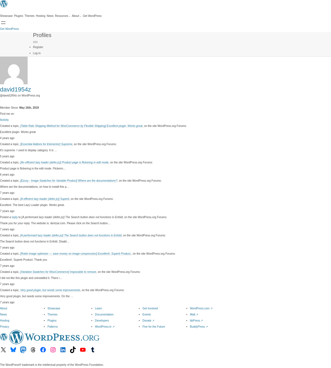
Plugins (52, 320)
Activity (4, 119)
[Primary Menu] (35, 42)
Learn (98, 308)
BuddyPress (199, 326)
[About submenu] (76, 16)
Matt (194, 314)
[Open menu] (3, 22)
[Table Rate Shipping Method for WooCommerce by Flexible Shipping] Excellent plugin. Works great (81, 125)
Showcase (53, 308)
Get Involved (150, 308)
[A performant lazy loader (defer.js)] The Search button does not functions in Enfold (70, 235)
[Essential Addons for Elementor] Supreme (46, 144)
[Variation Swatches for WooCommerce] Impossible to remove (58, 271)
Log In (37, 53)
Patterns (52, 326)
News (3, 314)
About (3, 308)
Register (38, 47)
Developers (102, 320)
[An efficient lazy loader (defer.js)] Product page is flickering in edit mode (64, 162)
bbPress (196, 320)
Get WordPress (9, 28)
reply (15, 217)
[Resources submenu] (62, 16)
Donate (148, 320)
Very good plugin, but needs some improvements (50, 290)
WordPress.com (201, 308)
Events (146, 314)
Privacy (4, 326)
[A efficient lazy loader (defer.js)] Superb (44, 198)
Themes (52, 314)
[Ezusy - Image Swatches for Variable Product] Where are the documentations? (68, 180)
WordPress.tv (105, 326)
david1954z (15, 89)
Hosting (4, 320)
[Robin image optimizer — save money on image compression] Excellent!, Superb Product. (75, 253)
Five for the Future (153, 326)
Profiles (42, 35)
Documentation (104, 314)
